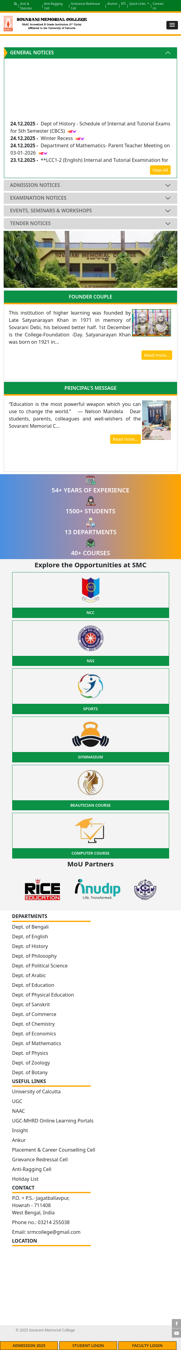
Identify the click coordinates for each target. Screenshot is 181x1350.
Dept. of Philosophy (34, 956)
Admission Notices (35, 185)
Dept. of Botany (30, 1072)
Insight (20, 1130)
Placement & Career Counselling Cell (53, 1149)
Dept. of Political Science (40, 965)
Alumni (112, 4)
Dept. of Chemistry (33, 1024)
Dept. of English (30, 936)
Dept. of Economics (34, 1033)
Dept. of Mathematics (36, 1043)
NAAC (18, 1111)
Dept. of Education (33, 985)
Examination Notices (38, 197)
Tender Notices (30, 223)
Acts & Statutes (26, 6)
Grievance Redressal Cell (40, 1159)
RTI (123, 4)
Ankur (19, 1140)
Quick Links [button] (137, 4)
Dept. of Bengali (30, 926)
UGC (17, 1101)
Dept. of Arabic (29, 975)
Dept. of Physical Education (43, 994)
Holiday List (25, 1179)
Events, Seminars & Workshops (51, 210)
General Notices (32, 52)
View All (160, 170)
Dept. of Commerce (34, 1014)
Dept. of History (30, 946)
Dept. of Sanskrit (31, 1004)
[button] (172, 25)
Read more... (156, 355)
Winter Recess (57, 140)
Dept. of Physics (30, 1053)
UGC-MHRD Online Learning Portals (53, 1120)
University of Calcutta (36, 1091)
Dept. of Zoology (31, 1062)
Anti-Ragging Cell (31, 1169)
